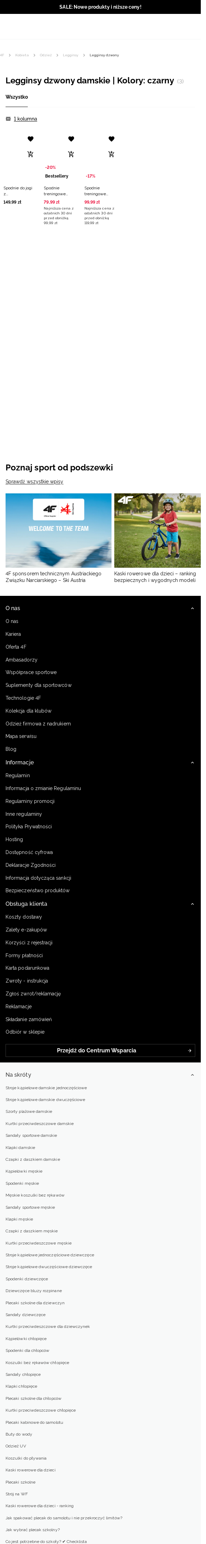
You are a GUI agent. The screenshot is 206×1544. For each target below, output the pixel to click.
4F (2, 55)
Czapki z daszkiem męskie (32, 1231)
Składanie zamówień (29, 1019)
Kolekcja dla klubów (28, 711)
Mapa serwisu (21, 736)
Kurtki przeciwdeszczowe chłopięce (41, 1410)
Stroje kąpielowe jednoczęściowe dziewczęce (50, 1255)
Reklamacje (19, 1006)
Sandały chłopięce (23, 1374)
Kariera (13, 634)
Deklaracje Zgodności (31, 865)
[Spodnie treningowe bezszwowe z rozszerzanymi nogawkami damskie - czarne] (59, 157)
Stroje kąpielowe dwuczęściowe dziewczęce (49, 1266)
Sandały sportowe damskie (31, 1135)
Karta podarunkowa (27, 968)
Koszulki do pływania (26, 1458)
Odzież (46, 55)
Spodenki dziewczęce (27, 1278)
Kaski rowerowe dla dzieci (31, 1470)
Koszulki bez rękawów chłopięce (37, 1362)
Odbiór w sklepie (25, 1032)
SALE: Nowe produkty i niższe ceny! (100, 7)
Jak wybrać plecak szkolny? (33, 1529)
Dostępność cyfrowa (29, 852)
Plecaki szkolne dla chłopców (33, 1398)
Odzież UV (16, 1446)
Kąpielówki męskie (24, 1171)
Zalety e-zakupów (26, 930)
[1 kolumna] (21, 119)
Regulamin (18, 775)
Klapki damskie (20, 1147)
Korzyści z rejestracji (29, 942)
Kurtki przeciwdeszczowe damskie (40, 1123)
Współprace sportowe (32, 672)
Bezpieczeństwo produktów (38, 890)
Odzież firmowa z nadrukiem (38, 723)
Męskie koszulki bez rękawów (35, 1195)
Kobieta (21, 55)
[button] (19, 168)
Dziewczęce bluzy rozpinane (34, 1290)
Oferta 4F (16, 647)
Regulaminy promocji (30, 801)
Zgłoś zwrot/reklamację (33, 993)
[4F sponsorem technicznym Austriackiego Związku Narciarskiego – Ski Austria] (59, 538)
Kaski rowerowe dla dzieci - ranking (40, 1505)
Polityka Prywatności (29, 826)
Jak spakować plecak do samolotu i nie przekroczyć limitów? (64, 1518)
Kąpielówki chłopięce (26, 1338)
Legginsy (71, 55)
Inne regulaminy (24, 814)
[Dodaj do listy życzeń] (31, 139)
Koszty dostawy (24, 917)
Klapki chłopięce (21, 1386)
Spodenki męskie (22, 1183)
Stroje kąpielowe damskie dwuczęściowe (45, 1099)
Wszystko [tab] (17, 97)
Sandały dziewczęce (26, 1314)
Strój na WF (17, 1494)
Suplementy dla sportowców (39, 685)
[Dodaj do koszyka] (31, 154)
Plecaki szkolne (20, 1482)
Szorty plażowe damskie (29, 1111)
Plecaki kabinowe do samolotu (34, 1422)
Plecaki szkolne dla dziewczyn (35, 1302)
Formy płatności (24, 955)
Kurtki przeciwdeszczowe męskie (39, 1243)
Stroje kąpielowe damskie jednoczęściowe (46, 1087)
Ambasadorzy (22, 660)
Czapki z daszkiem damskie (33, 1159)
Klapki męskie (19, 1219)
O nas (12, 621)
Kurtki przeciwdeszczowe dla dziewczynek (48, 1326)
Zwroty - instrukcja (27, 981)
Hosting (14, 839)
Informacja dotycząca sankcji (38, 878)
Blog (11, 749)
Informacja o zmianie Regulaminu (43, 788)
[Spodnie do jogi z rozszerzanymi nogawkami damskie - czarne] (19, 157)
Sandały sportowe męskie (30, 1207)
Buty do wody (19, 1434)
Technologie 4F (23, 698)
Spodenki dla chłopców (27, 1350)
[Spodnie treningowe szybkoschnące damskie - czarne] (100, 157)
